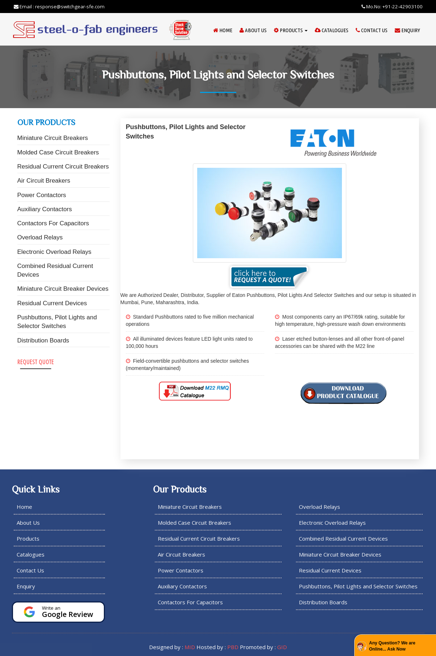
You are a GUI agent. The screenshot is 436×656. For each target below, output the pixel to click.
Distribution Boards (43, 340)
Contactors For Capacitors (53, 223)
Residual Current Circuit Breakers (63, 166)
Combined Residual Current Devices (55, 270)
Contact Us (372, 30)
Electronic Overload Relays (54, 251)
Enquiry (407, 30)
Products (291, 30)
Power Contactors (41, 195)
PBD (232, 647)
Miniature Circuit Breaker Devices (63, 288)
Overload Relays (40, 237)
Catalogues (331, 30)
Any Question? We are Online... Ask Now (392, 646)
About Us (253, 30)
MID (190, 647)
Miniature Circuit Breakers (52, 138)
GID (282, 647)
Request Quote (35, 362)
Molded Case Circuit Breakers (58, 152)
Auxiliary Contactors (44, 209)
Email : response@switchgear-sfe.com (59, 6)
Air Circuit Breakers (43, 180)
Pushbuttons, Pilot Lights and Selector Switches (57, 321)
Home (222, 30)
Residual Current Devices (52, 303)
